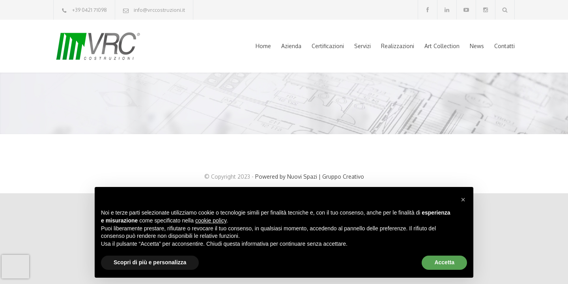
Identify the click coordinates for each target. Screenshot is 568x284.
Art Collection (442, 46)
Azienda (291, 46)
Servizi (362, 46)
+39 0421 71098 (89, 10)
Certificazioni (328, 46)
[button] (463, 199)
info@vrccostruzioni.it (159, 10)
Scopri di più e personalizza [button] (150, 262)
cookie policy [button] (210, 220)
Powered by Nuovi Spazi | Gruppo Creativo (309, 176)
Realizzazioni (397, 46)
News (477, 46)
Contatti (504, 46)
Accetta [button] (444, 262)
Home (263, 46)
